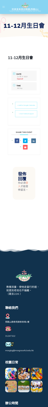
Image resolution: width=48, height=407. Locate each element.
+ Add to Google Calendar (26, 105)
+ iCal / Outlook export (26, 114)
